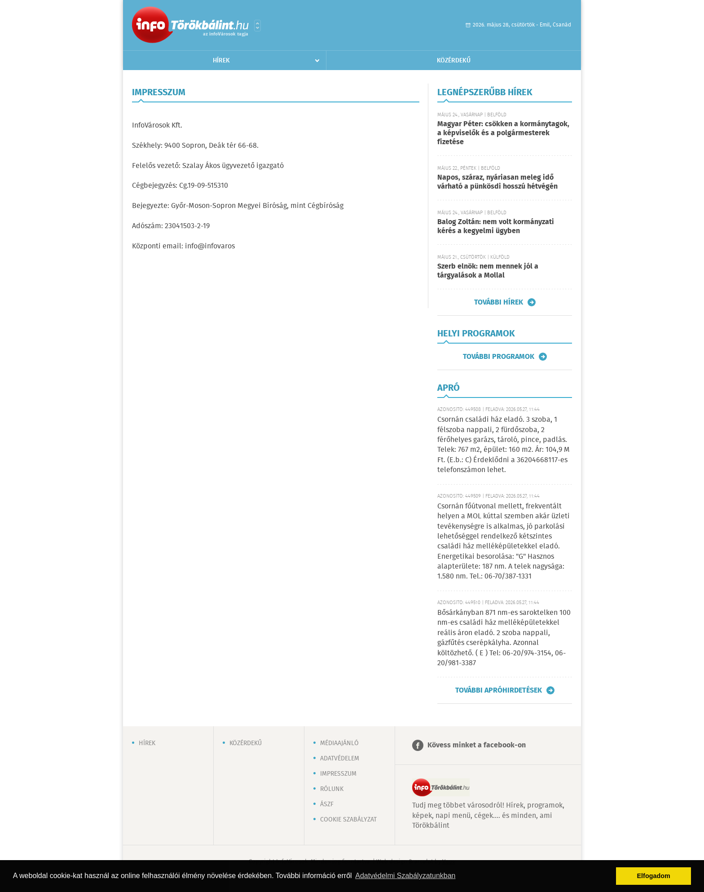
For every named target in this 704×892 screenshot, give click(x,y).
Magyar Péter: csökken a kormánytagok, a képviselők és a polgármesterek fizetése (503, 133)
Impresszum (338, 774)
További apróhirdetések (498, 690)
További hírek (498, 302)
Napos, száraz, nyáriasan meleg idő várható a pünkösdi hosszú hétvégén (497, 182)
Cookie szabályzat (348, 820)
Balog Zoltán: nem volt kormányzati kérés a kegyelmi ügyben (495, 226)
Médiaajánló (339, 743)
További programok (498, 357)
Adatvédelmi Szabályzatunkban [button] (405, 875)
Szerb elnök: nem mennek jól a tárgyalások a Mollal (487, 271)
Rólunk (331, 789)
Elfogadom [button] (653, 875)
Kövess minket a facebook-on (476, 745)
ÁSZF (327, 804)
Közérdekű (454, 61)
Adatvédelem (339, 759)
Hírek (221, 61)
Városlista (257, 25)
